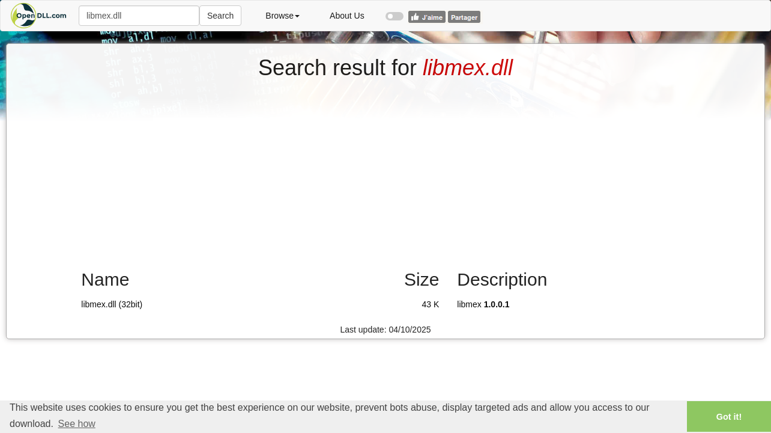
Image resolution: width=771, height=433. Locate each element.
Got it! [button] (729, 417)
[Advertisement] (385, 170)
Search (220, 15)
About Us (347, 15)
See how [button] (76, 424)
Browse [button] (282, 15)
